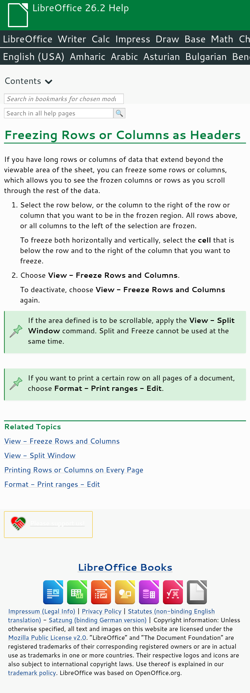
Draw (167, 39)
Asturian (161, 56)
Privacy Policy (101, 611)
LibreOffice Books (125, 567)
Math (222, 39)
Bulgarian (206, 56)
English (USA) (33, 56)
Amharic (87, 56)
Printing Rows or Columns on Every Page (73, 469)
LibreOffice (27, 39)
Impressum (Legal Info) (41, 611)
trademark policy (32, 672)
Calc (100, 39)
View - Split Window (39, 455)
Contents (22, 80)
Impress (133, 39)
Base (195, 39)
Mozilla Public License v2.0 (47, 637)
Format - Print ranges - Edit (52, 484)
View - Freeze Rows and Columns (62, 441)
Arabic (124, 56)
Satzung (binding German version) (97, 619)
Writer (71, 39)
